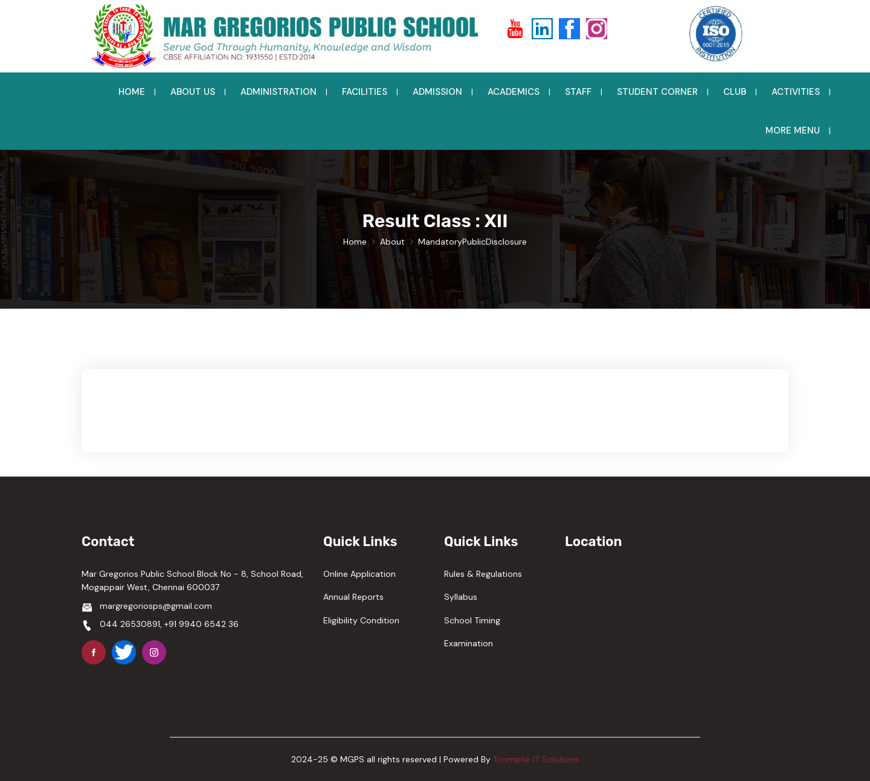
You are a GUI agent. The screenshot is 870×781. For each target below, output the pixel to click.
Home (355, 241)
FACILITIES (364, 92)
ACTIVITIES (796, 92)
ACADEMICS (514, 92)
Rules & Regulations (483, 573)
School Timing (472, 620)
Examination (468, 643)
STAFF (578, 92)
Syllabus (460, 596)
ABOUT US (192, 92)
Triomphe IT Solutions (536, 759)
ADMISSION (437, 92)
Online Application (359, 573)
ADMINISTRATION (278, 92)
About (392, 241)
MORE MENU (792, 130)
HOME (131, 92)
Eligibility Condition (361, 620)
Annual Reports (353, 596)
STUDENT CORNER (657, 92)
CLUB (734, 92)
